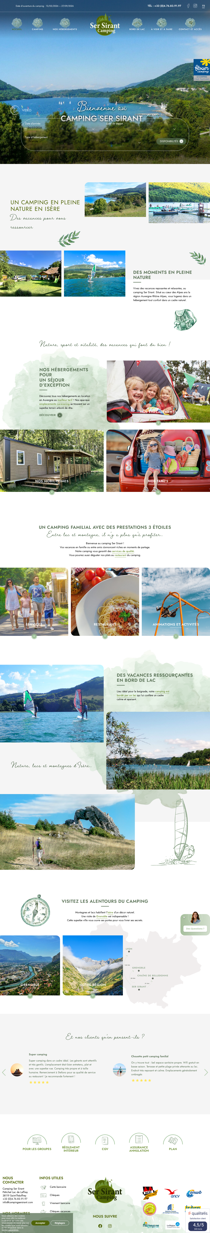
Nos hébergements (65, 24)
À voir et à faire (161, 24)
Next (203, 1070)
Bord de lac (137, 24)
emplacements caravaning (54, 404)
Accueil (17, 24)
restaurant (120, 555)
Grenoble (101, 916)
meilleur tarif (65, 400)
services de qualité (123, 551)
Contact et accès (190, 24)
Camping (37, 24)
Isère (110, 912)
